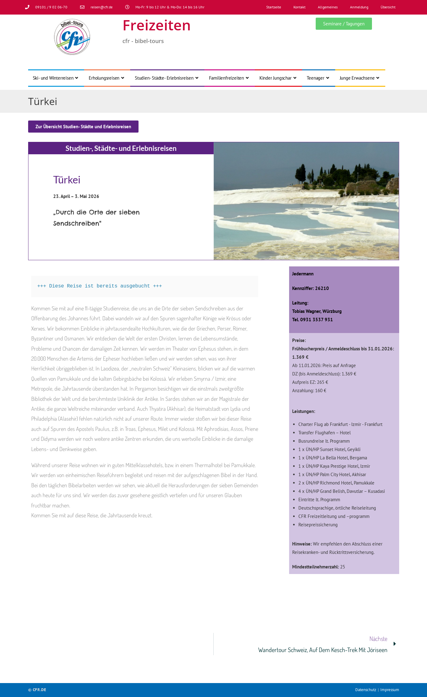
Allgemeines (328, 7)
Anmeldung (359, 7)
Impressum (389, 689)
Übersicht (388, 7)
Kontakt (299, 7)
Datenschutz (365, 689)
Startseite (273, 7)
